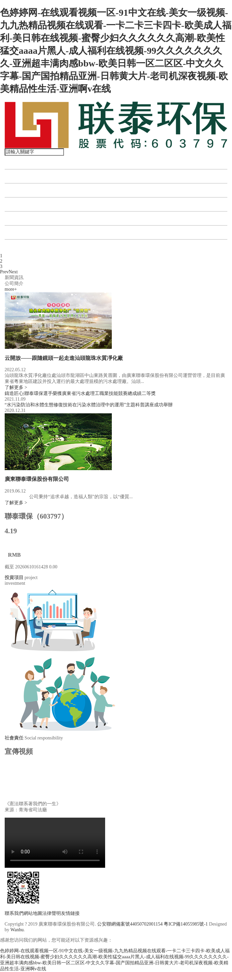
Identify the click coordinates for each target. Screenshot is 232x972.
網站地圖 (32, 913)
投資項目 (18, 190)
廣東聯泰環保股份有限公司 (37, 479)
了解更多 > (16, 387)
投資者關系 (21, 218)
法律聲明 (51, 913)
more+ (11, 289)
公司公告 (18, 232)
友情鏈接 (70, 913)
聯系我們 (18, 246)
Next (13, 271)
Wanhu (16, 929)
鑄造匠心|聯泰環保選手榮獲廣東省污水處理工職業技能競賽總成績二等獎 (80, 393)
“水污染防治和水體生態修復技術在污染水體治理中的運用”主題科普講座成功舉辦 (89, 404)
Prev (4, 271)
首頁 (13, 162)
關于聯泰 (18, 176)
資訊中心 (18, 204)
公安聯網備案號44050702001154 (129, 924)
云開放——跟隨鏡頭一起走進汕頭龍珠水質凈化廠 (64, 358)
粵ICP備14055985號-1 (186, 924)
